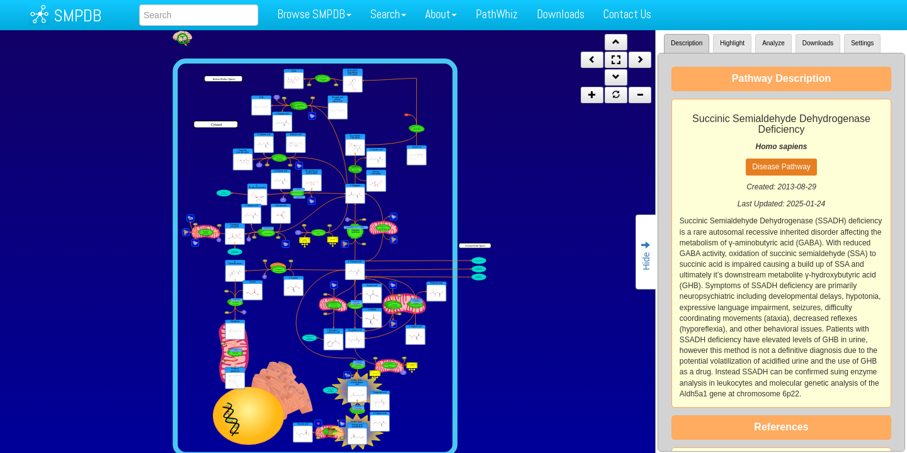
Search (388, 14)
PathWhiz (497, 14)
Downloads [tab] (817, 43)
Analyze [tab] (773, 43)
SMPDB (77, 15)
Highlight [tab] (732, 43)
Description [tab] (686, 43)
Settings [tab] (862, 43)
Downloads (561, 14)
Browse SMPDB (314, 14)
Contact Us (627, 14)
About (441, 14)
